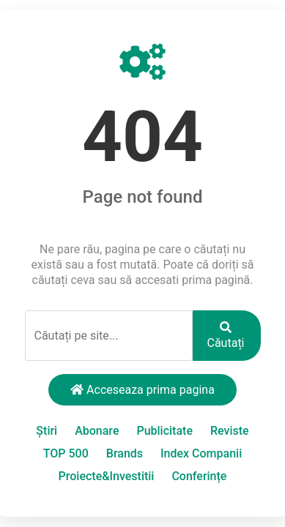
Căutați (226, 335)
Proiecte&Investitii (107, 476)
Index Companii (201, 453)
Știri (46, 431)
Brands (124, 453)
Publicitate (164, 431)
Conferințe (198, 476)
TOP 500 (66, 453)
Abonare (97, 431)
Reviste (229, 431)
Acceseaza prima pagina (142, 390)
